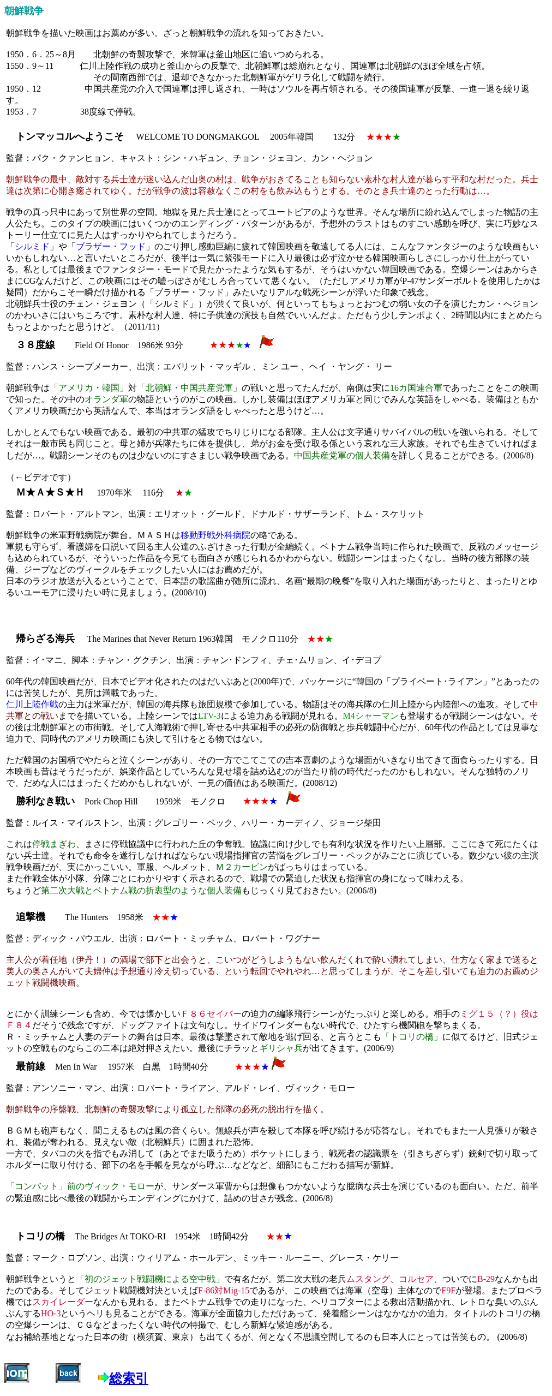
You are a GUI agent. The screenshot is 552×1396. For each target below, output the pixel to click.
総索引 (128, 1378)
